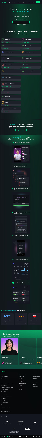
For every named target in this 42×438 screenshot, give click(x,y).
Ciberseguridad (4, 385)
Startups (3, 409)
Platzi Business (21, 376)
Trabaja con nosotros (22, 383)
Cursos (13, 2)
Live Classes (21, 378)
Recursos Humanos (5, 404)
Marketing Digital (5, 380)
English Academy (5, 378)
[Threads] (40, 436)
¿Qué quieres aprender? (21, 19)
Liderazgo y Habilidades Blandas (7, 387)
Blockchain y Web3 (5, 402)
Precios (33, 2)
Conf (29, 2)
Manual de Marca (22, 389)
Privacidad (34, 384)
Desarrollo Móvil (4, 393)
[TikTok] (30, 436)
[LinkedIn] (26, 436)
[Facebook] (33, 436)
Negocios (3, 400)
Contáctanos (35, 378)
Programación (4, 398)
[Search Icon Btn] (28, 22)
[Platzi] (4, 2)
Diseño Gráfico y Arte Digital (7, 396)
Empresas (18, 2)
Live (26, 2)
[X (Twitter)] (36, 436)
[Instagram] (23, 436)
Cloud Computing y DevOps (6, 411)
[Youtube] (20, 436)
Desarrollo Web (4, 376)
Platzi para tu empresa (23, 25)
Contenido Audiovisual (5, 391)
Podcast (20, 385)
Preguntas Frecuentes (36, 376)
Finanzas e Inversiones (6, 406)
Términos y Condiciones (37, 382)
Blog (23, 2)
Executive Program (22, 381)
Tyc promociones (35, 386)
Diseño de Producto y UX (6, 389)
